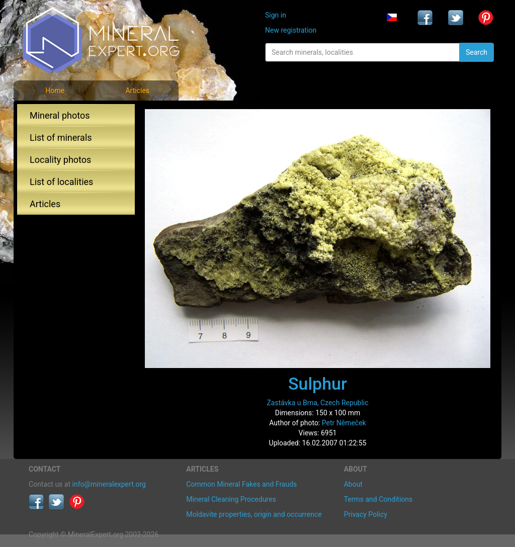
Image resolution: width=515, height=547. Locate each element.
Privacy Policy (365, 514)
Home (54, 90)
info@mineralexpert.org (109, 484)
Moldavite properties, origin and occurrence (253, 514)
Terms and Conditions (378, 499)
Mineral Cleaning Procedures (231, 499)
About (353, 484)
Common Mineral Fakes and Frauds (241, 484)
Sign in (275, 15)
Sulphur (317, 384)
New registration (290, 30)
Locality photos (60, 159)
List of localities (61, 181)
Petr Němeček (344, 423)
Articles (137, 90)
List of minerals (61, 137)
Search (476, 52)
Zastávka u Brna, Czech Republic (317, 403)
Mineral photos (60, 115)
